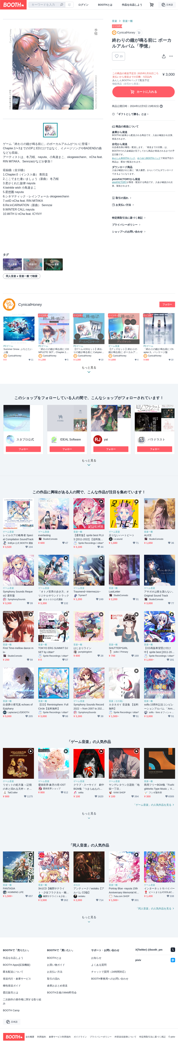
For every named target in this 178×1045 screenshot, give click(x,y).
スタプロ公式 (25, 439)
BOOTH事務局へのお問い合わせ (109, 978)
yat (106, 439)
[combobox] (46, 5)
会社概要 (30, 1037)
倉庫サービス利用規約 (60, 1037)
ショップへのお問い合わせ (127, 231)
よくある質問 (99, 964)
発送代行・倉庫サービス (17, 978)
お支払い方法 (123, 204)
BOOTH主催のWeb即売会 (62, 992)
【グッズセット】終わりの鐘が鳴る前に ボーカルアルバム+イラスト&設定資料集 (123, 351)
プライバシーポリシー (125, 224)
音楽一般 (128, 21)
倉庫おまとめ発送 (57, 985)
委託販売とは (10, 992)
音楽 (114, 21)
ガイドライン (80, 1037)
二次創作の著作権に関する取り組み (22, 1001)
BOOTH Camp (11, 1010)
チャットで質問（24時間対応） (109, 971)
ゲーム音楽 (114, 346)
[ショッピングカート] (151, 4)
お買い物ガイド (56, 964)
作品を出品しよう (132, 4)
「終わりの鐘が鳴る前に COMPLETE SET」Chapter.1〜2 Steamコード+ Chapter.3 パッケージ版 (53, 351)
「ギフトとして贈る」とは (131, 114)
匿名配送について (13, 971)
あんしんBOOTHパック (123, 158)
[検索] (61, 4)
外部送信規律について (125, 1037)
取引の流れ (122, 197)
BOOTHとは (105, 4)
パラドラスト (156, 439)
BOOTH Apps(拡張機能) (16, 964)
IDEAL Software (70, 439)
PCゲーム (8, 346)
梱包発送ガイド (12, 985)
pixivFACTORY (119, 182)
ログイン (83, 4)
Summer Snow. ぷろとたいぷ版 (17, 351)
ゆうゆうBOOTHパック (148, 158)
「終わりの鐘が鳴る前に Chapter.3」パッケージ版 (158, 351)
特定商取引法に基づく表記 (127, 217)
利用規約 (41, 1037)
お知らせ (96, 957)
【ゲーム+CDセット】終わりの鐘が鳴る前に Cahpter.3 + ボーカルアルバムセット (88, 351)
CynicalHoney (30, 304)
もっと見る (89, 463)
